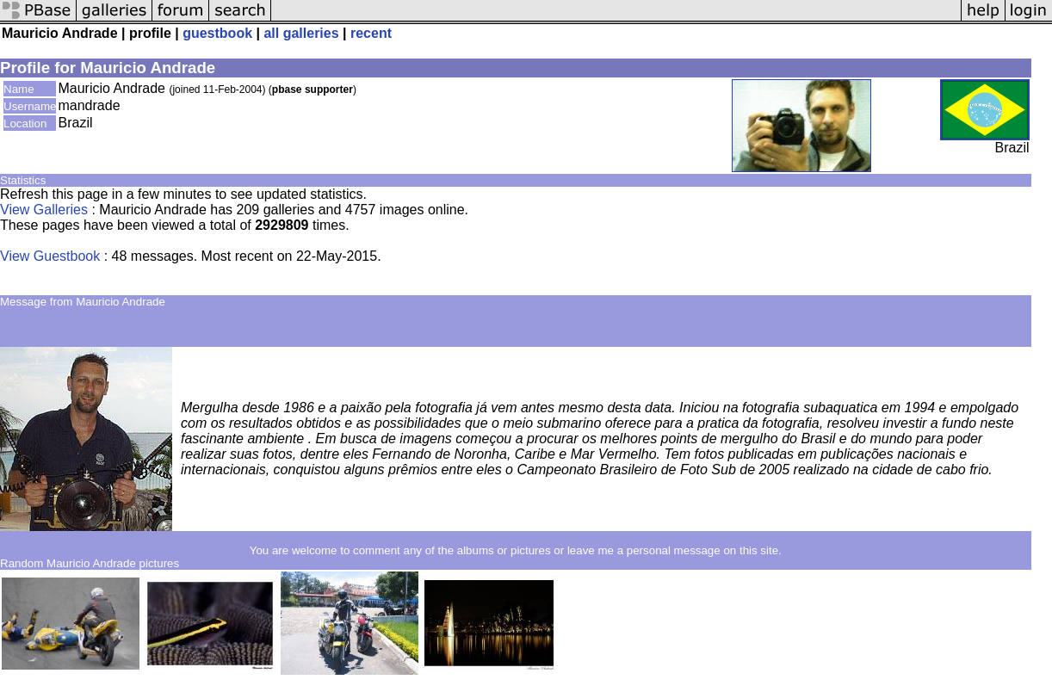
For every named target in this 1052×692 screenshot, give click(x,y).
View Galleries (44, 209)
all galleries (300, 33)
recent (371, 33)
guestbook (217, 33)
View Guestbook (50, 256)
